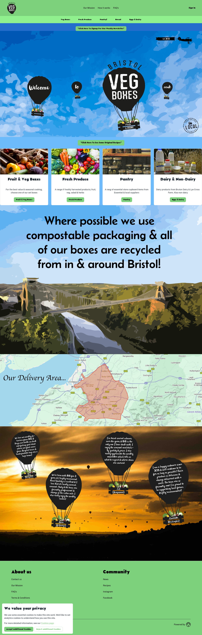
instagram (108, 591)
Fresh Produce (85, 19)
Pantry (126, 199)
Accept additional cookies (18, 629)
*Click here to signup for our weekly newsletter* (101, 28)
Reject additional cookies (48, 629)
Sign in (192, 8)
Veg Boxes (65, 19)
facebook (107, 598)
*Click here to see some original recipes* (101, 142)
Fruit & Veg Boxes (24, 199)
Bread (118, 19)
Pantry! (103, 19)
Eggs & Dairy (135, 19)
